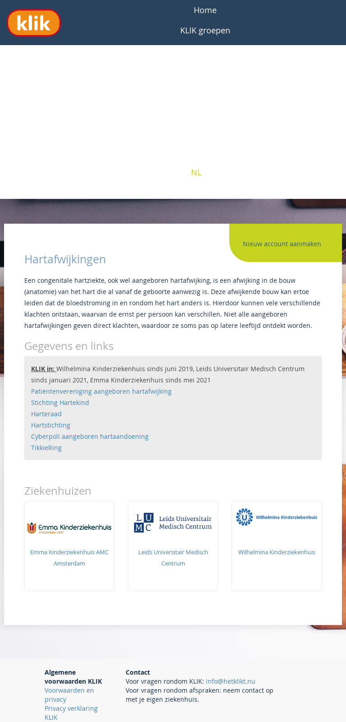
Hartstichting (50, 425)
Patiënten (205, 91)
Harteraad (46, 413)
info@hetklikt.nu (230, 681)
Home (205, 10)
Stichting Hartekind (60, 402)
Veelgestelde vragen (205, 50)
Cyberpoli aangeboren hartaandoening (90, 436)
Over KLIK (205, 70)
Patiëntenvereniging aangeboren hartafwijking (101, 391)
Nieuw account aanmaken (282, 243)
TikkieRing (46, 447)
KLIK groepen (205, 30)
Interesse (205, 131)
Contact (205, 152)
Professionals (205, 111)
